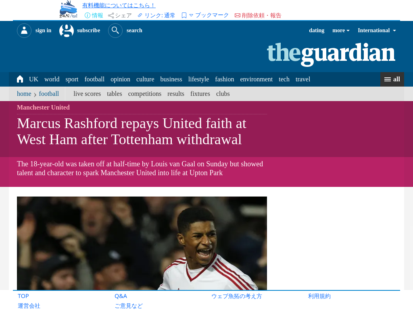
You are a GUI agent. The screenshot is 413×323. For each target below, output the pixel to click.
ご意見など (129, 305)
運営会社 (29, 305)
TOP (23, 296)
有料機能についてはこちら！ (119, 5)
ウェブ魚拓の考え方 (236, 296)
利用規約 (319, 296)
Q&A (121, 296)
